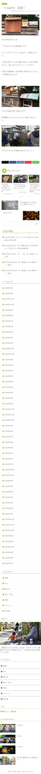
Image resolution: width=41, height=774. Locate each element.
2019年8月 (9, 558)
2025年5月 (9, 332)
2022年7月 (9, 486)
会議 (6, 578)
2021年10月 (9, 530)
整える (4, 3)
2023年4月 (9, 448)
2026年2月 (9, 293)
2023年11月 (9, 415)
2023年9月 (9, 426)
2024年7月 (9, 370)
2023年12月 (9, 409)
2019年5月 (9, 563)
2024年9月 (9, 359)
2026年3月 (9, 288)
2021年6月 (9, 541)
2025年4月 (9, 338)
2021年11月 (9, 525)
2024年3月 (9, 392)
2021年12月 (9, 519)
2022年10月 (9, 475)
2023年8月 (9, 431)
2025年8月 (9, 315)
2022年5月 (9, 497)
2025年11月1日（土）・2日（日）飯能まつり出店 (21, 255)
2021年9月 (9, 536)
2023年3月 (9, 453)
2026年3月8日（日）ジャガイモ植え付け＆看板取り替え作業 (21, 239)
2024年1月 (9, 404)
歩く (6, 583)
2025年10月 (9, 304)
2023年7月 (9, 437)
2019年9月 (9, 552)
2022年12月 (9, 470)
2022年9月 (9, 481)
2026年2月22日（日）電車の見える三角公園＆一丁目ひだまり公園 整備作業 (21, 247)
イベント (8, 605)
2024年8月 (9, 365)
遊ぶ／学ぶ (9, 594)
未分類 (7, 611)
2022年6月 (9, 492)
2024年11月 (9, 349)
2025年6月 (9, 326)
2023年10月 (9, 420)
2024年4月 (9, 387)
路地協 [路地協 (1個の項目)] (14, 711)
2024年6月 (9, 376)
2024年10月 (9, 354)
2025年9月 (9, 310)
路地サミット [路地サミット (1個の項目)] (5, 711)
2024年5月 (9, 381)
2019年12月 (9, 547)
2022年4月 (9, 503)
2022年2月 (9, 514)
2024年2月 (9, 398)
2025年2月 (9, 343)
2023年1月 (9, 464)
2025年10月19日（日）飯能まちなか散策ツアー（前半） (21, 272)
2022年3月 (9, 508)
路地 (6, 600)
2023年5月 (9, 442)
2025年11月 (9, 299)
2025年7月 (9, 321)
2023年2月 (9, 459)
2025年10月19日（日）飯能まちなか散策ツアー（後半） (21, 263)
